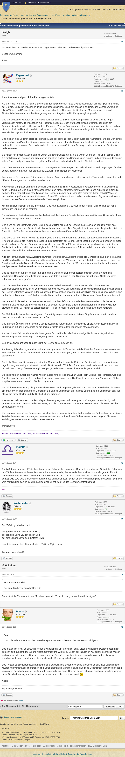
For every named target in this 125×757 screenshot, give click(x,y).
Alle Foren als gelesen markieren (71, 746)
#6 (122, 627)
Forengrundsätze (77, 9)
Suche (90, 9)
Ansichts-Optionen (117, 25)
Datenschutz (47, 754)
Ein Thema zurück (11, 706)
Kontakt (5, 746)
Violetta (20, 447)
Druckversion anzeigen (13, 717)
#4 (122, 519)
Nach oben (36, 746)
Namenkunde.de (86, 754)
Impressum (37, 754)
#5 (122, 575)
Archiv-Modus (49, 746)
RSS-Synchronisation (97, 746)
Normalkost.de (73, 754)
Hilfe (121, 9)
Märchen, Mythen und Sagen (75, 15)
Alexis (20, 611)
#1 (122, 41)
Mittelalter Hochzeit (60, 754)
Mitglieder (100, 9)
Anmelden (32, 3)
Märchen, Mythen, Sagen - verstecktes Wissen (41, 15)
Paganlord (22, 75)
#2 (122, 91)
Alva (21, 700)
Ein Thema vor (29, 706)
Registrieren (43, 3)
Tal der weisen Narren (9, 15)
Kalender (112, 9)
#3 (122, 463)
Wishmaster (21, 503)
